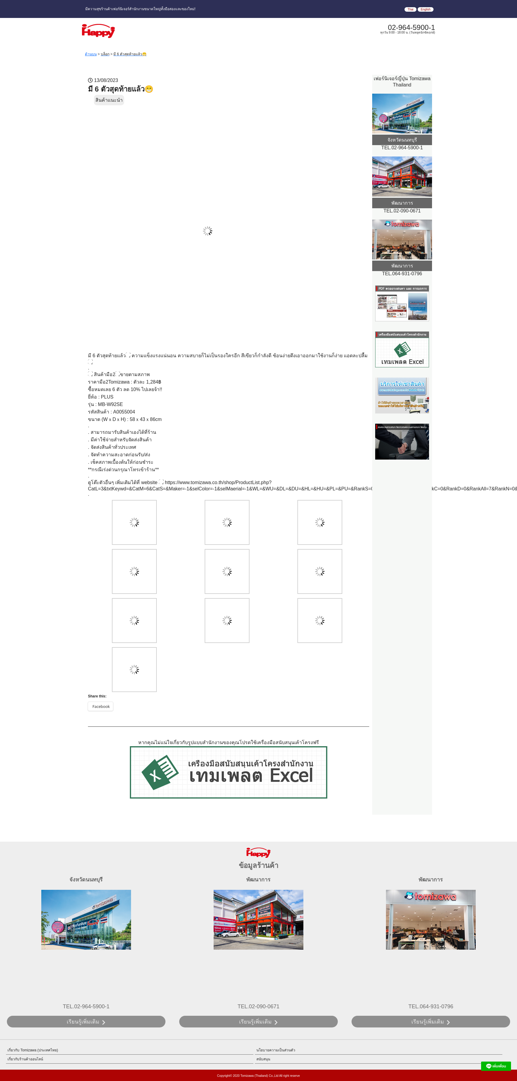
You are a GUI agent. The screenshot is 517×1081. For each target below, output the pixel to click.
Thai (410, 9)
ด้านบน (91, 54)
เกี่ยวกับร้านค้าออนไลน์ (25, 1059)
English (426, 9)
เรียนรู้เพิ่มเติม (83, 1022)
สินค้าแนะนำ (109, 100)
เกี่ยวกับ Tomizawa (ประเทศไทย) (32, 1050)
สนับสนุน (263, 1059)
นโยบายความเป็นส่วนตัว (275, 1050)
